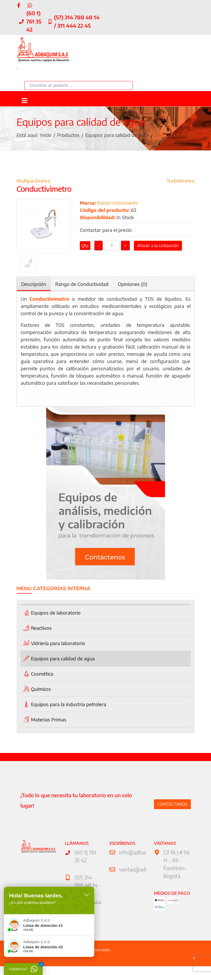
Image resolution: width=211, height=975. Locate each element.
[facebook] (18, 5)
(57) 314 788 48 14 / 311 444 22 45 (76, 21)
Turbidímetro (181, 181)
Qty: (85, 247)
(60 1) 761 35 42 (33, 21)
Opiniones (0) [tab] (132, 285)
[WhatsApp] (30, 5)
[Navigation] (25, 100)
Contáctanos (172, 808)
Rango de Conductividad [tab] (82, 285)
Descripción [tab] (33, 285)
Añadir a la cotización (158, 247)
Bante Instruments (117, 204)
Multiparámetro (34, 181)
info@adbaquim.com (143, 856)
